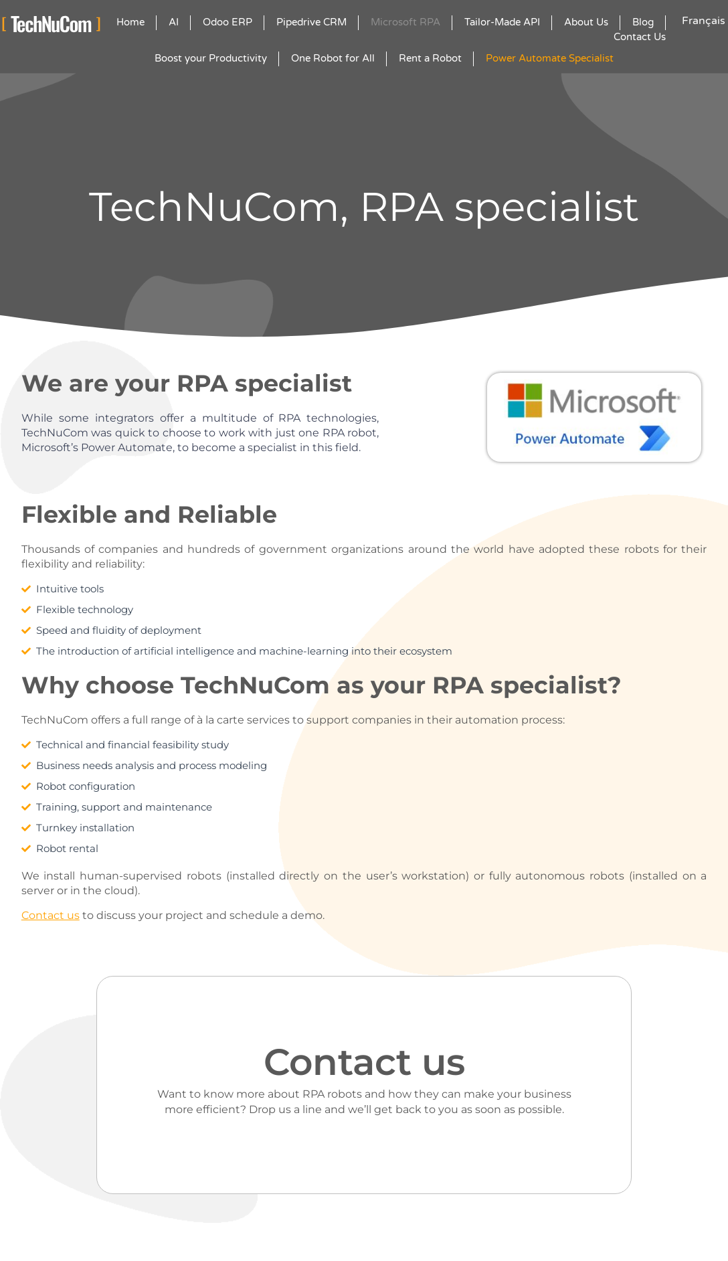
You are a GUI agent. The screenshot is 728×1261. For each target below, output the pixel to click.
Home (130, 22)
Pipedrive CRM (311, 22)
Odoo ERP (227, 22)
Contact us (50, 915)
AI (174, 22)
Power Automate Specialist (550, 58)
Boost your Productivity (211, 58)
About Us (586, 22)
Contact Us (640, 37)
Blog (643, 22)
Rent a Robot (430, 58)
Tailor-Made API (502, 22)
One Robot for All (333, 58)
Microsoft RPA (405, 22)
